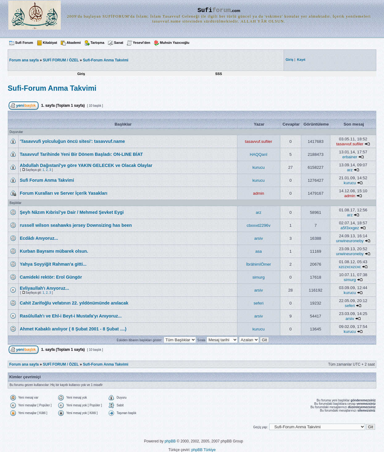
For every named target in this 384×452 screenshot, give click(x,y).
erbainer (349, 157)
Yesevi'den (141, 42)
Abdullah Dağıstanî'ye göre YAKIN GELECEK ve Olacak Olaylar (86, 165)
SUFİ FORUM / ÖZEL (61, 60)
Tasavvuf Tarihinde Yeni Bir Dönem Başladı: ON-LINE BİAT (81, 154)
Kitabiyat (50, 42)
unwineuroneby (349, 240)
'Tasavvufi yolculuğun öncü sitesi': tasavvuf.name (72, 141)
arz (350, 170)
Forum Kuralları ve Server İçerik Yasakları (63, 193)
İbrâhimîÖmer (258, 264)
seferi (258, 303)
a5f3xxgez (349, 228)
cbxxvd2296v (258, 225)
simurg (259, 277)
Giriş (81, 74)
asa (258, 251)
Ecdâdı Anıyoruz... (39, 238)
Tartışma (97, 42)
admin (258, 193)
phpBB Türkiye (203, 450)
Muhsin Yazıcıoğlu (174, 42)
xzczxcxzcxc (350, 266)
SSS (218, 74)
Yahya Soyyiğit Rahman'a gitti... (53, 264)
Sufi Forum (24, 42)
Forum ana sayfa (24, 364)
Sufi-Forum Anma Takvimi (105, 60)
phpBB (170, 441)
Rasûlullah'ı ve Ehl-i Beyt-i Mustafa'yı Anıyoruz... (71, 315)
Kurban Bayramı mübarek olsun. (54, 251)
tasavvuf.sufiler (258, 141)
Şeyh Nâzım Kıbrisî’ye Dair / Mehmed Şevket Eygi (72, 212)
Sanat (118, 42)
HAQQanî (258, 154)
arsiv (258, 238)
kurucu (259, 167)
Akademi (74, 42)
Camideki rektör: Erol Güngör (51, 277)
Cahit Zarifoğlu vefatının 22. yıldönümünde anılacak (74, 303)
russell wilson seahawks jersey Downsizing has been (76, 225)
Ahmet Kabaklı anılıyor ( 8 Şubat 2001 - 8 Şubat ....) (73, 328)
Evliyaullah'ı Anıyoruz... (44, 288)
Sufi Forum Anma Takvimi (47, 180)
